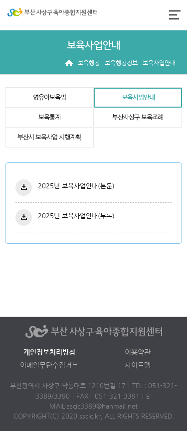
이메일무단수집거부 (49, 365)
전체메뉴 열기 (175, 14)
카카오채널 (156, 14)
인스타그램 (139, 14)
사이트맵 (138, 365)
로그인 (122, 14)
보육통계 (49, 117)
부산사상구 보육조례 (137, 117)
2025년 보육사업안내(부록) (76, 216)
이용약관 (138, 352)
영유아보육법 (49, 97)
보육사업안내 (138, 97)
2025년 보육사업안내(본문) (76, 186)
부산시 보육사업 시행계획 (49, 137)
